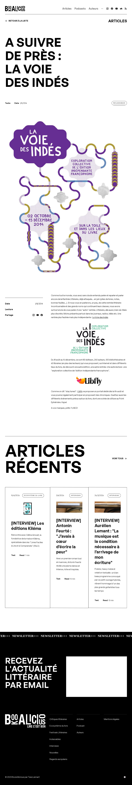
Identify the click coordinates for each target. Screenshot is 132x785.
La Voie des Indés (100, 317)
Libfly (80, 391)
